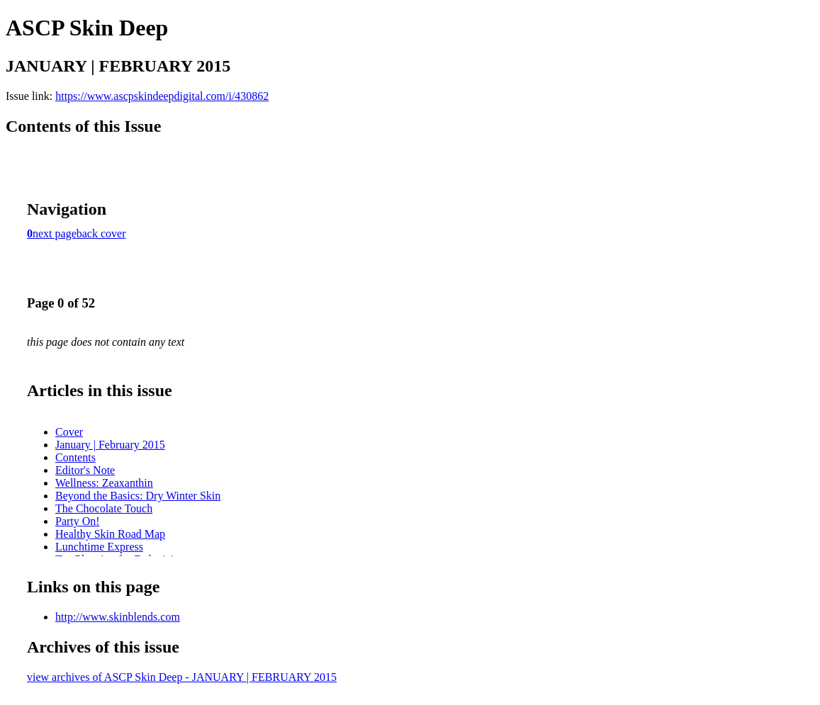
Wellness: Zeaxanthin (104, 483)
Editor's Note (85, 470)
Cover (69, 432)
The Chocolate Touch (103, 508)
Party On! (77, 521)
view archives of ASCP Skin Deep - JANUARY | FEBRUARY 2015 (182, 677)
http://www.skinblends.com (117, 617)
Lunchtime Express (99, 547)
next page (55, 233)
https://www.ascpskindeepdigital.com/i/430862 (162, 96)
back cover (101, 233)
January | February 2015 (110, 445)
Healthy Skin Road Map (110, 534)
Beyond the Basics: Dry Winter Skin (137, 496)
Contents (75, 457)
